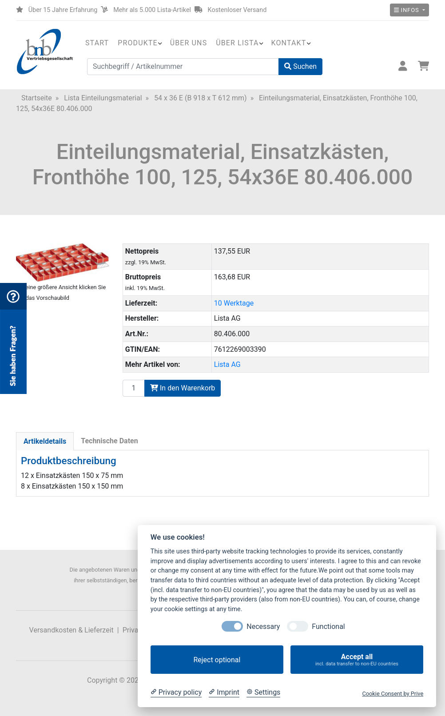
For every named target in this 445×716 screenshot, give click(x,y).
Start (97, 43)
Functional (328, 626)
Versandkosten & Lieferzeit (71, 630)
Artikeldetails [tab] (45, 441)
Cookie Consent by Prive (392, 693)
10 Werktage (234, 303)
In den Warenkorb (182, 388)
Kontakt (288, 43)
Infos (407, 10)
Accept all (356, 659)
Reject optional (216, 660)
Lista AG (227, 364)
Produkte (137, 43)
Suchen (300, 66)
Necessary (263, 626)
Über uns (188, 43)
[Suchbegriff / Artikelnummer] (183, 66)
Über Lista (237, 43)
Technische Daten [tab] (109, 441)
